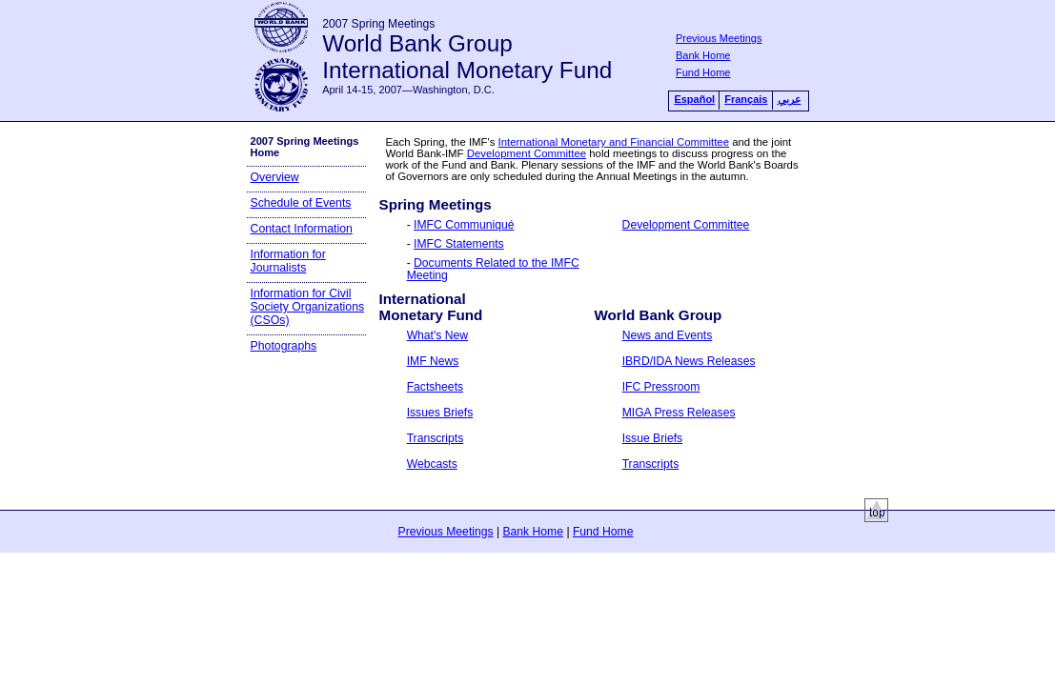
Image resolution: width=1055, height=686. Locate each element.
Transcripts (435, 438)
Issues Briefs (440, 412)
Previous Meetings (719, 38)
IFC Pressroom (661, 386)
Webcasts (432, 464)
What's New (437, 335)
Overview (275, 177)
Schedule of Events (301, 203)
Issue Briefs (652, 438)
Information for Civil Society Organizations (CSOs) (308, 307)
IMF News (433, 361)
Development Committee (526, 153)
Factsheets (435, 386)
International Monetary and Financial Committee (614, 142)
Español (694, 99)
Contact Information (302, 228)
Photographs (284, 346)
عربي (789, 99)
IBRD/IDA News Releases (689, 361)
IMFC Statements (459, 244)
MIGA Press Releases (679, 412)
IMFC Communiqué (464, 225)
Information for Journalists (288, 261)
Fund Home (703, 72)
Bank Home (703, 55)
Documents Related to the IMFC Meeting (493, 269)
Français (745, 99)
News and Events (667, 335)
